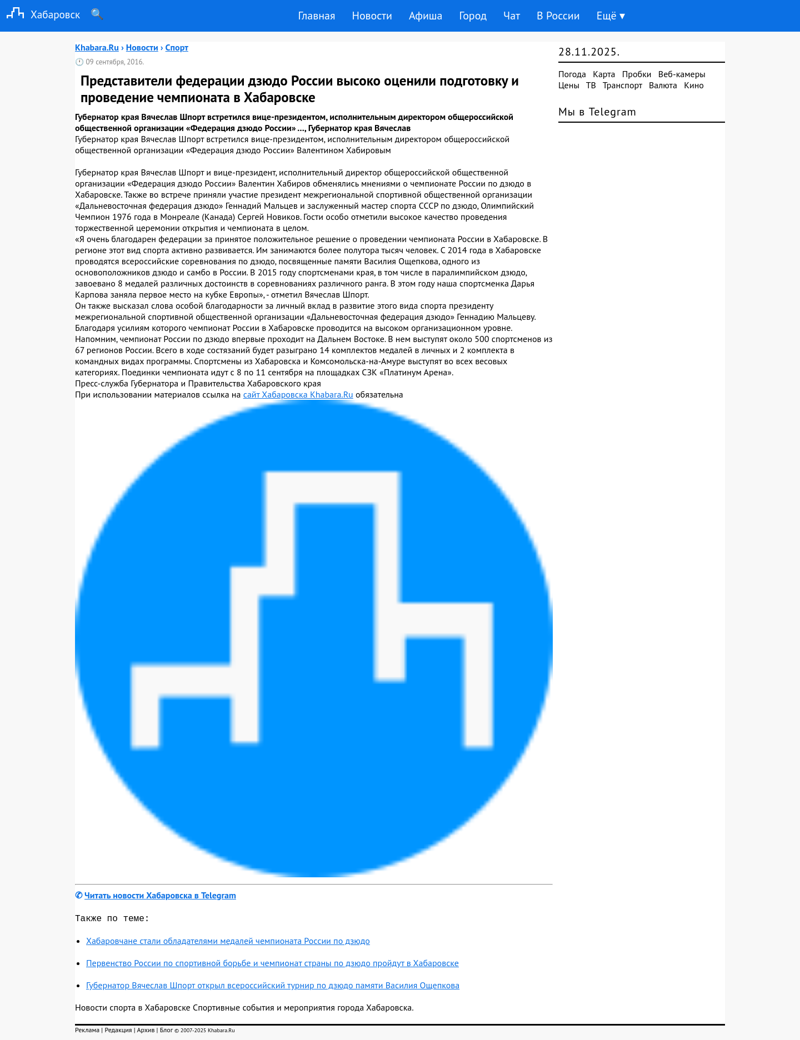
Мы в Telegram (597, 111)
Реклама (87, 1032)
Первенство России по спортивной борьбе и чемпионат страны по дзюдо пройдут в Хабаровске (272, 965)
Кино (694, 85)
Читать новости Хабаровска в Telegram (160, 895)
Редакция (118, 1032)
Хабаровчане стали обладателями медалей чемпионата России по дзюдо (228, 942)
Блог (166, 1032)
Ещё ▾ (611, 15)
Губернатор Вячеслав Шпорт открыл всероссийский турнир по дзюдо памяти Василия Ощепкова (272, 987)
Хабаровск (40, 14)
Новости (372, 15)
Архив (145, 1032)
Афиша (426, 15)
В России (558, 15)
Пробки (637, 73)
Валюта (663, 85)
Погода (572, 73)
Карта (604, 73)
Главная (316, 15)
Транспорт (622, 85)
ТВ (591, 85)
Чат (511, 15)
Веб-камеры (682, 73)
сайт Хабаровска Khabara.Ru (298, 394)
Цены (568, 85)
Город (473, 15)
